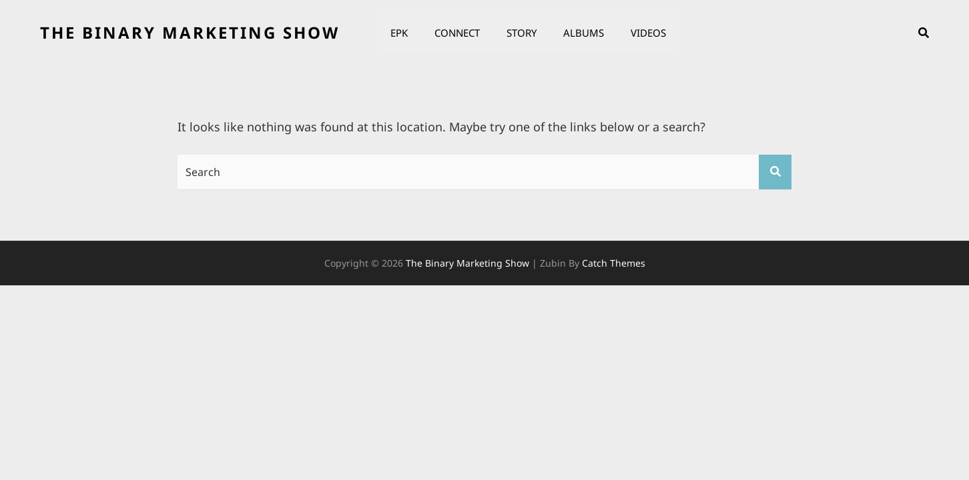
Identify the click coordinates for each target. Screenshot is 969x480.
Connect (457, 32)
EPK (399, 32)
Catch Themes (613, 263)
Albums (583, 32)
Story (522, 32)
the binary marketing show (190, 32)
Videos (648, 32)
